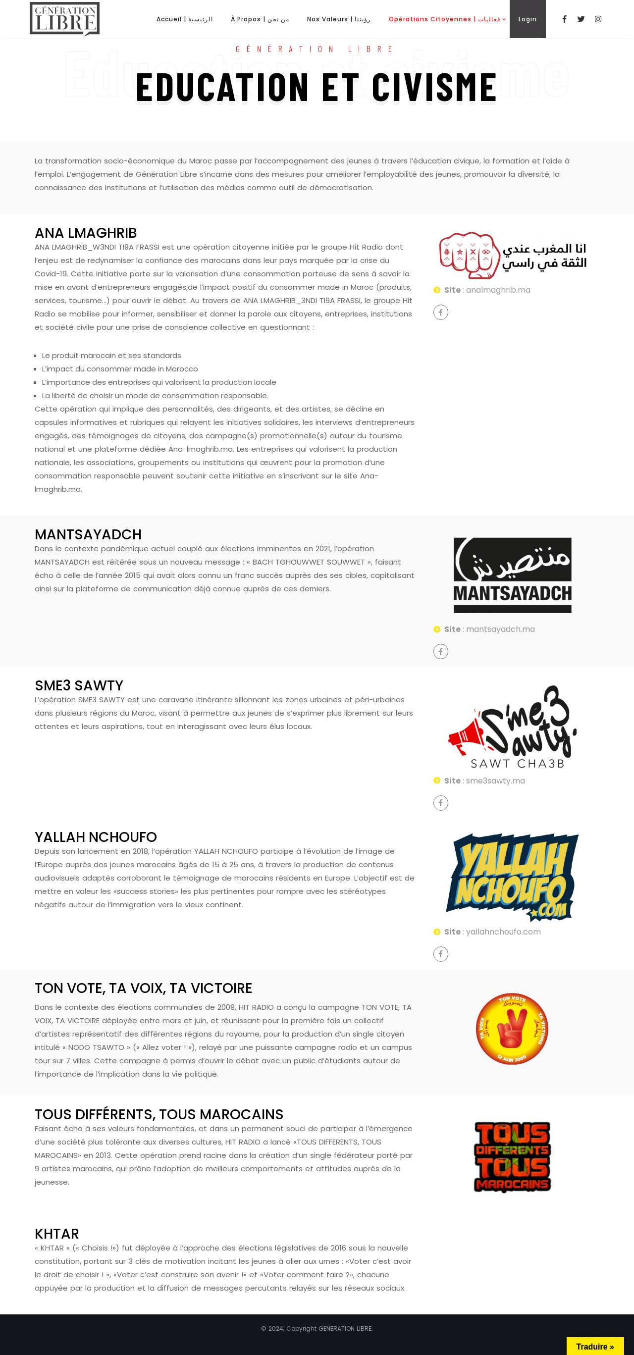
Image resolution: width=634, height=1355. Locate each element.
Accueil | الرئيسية (185, 19)
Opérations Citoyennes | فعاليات (445, 19)
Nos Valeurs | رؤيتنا (339, 19)
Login (528, 19)
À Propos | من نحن (260, 19)
